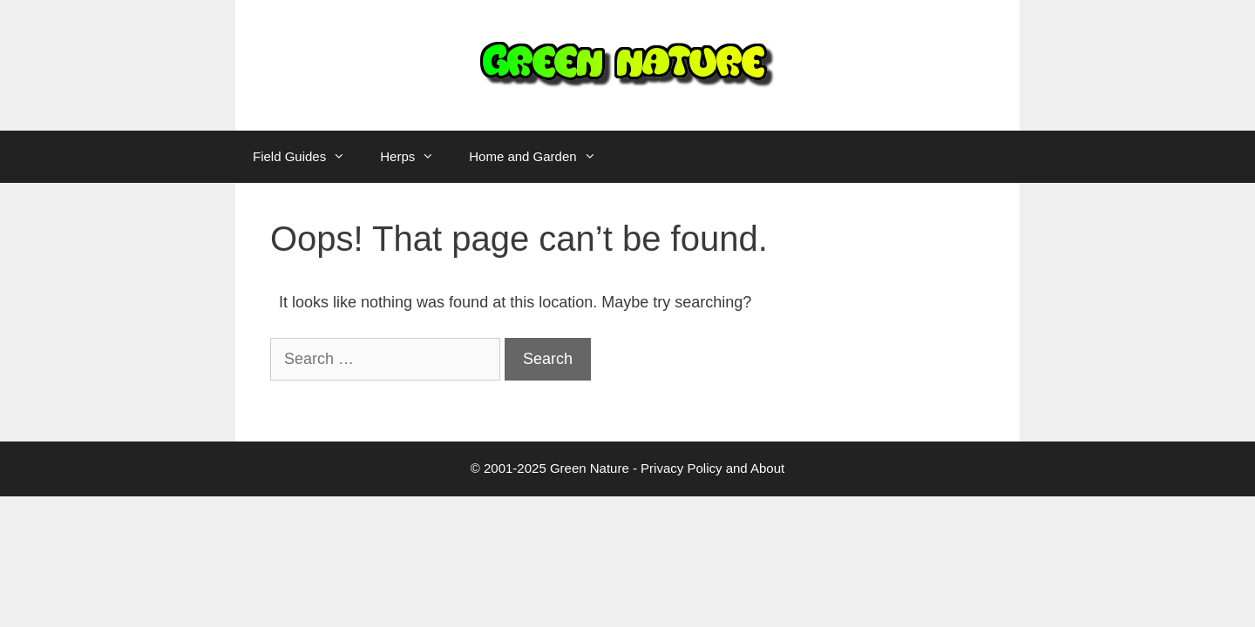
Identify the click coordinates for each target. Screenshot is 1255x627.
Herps (415, 157)
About (767, 468)
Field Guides (308, 157)
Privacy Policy (681, 468)
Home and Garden (541, 157)
